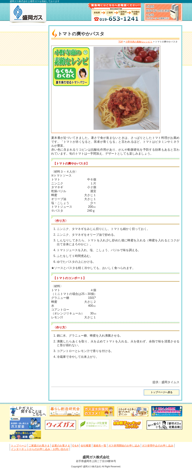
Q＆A (20, 57)
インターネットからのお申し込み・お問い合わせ (30, 113)
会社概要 (22, 66)
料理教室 (28, 189)
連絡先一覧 (24, 75)
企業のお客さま (27, 48)
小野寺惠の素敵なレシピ (28, 177)
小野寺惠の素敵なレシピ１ (138, 41)
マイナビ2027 (28, 131)
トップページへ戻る (161, 392)
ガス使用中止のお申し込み (30, 98)
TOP (120, 41)
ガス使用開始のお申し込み (30, 85)
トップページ (25, 31)
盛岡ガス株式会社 (28, 13)
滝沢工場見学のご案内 (28, 226)
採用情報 (28, 213)
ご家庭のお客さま (28, 40)
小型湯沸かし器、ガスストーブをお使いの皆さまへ (28, 142)
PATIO (28, 250)
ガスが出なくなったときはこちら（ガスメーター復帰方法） (163, 12)
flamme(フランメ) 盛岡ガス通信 (28, 159)
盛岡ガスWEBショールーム (28, 238)
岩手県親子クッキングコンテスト (28, 201)
